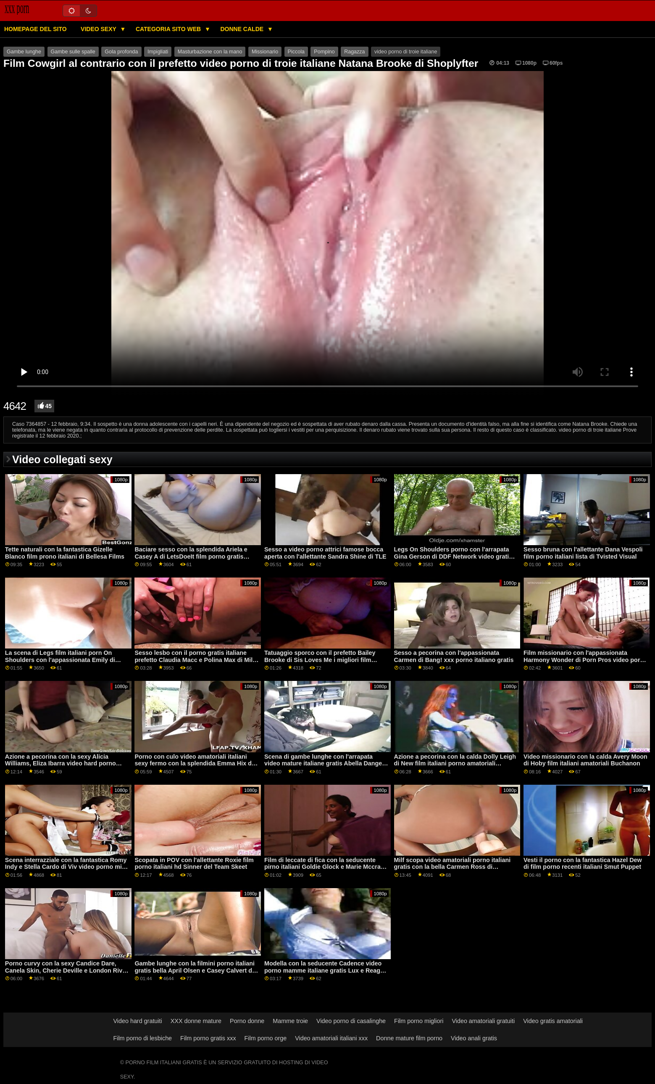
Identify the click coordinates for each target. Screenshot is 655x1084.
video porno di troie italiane (405, 52)
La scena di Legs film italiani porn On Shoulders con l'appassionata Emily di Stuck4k (60, 659)
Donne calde (242, 29)
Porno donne (247, 1021)
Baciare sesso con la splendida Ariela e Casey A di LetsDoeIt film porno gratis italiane (190, 556)
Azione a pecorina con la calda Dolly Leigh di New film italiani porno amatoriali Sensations (455, 763)
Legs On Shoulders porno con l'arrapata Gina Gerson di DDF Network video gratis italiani (453, 556)
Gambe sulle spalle (73, 52)
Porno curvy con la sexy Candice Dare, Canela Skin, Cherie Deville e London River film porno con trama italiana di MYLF (66, 970)
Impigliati (157, 52)
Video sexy (99, 29)
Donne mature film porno (409, 1038)
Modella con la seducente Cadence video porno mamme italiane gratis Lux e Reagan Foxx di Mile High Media (325, 970)
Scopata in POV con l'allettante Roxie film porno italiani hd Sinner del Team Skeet (194, 863)
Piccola (296, 52)
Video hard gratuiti (137, 1021)
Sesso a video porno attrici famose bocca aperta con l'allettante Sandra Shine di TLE (325, 553)
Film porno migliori (418, 1021)
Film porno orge (266, 1038)
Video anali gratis (474, 1038)
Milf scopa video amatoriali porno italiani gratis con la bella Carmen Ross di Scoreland (452, 867)
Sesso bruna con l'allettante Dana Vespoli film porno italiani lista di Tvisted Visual (583, 553)
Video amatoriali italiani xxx (331, 1038)
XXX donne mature (196, 1021)
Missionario (265, 52)
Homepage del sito (35, 29)
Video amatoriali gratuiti (483, 1021)
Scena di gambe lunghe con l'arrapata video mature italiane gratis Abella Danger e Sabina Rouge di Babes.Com (324, 763)
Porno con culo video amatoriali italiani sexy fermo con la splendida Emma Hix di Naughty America (193, 763)
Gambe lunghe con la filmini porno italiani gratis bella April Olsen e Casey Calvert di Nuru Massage (194, 970)
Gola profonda (121, 52)
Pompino (324, 52)
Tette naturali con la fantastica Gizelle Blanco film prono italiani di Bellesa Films (64, 553)
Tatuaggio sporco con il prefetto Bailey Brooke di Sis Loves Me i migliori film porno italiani (320, 659)
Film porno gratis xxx (208, 1038)
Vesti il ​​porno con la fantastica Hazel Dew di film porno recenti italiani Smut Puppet (582, 863)
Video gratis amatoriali (553, 1021)
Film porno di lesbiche (142, 1038)
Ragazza (354, 52)
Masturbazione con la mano (210, 52)
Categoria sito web (169, 29)
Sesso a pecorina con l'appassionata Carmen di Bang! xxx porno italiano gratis (454, 656)
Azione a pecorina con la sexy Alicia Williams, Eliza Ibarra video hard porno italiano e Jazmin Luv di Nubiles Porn (60, 763)
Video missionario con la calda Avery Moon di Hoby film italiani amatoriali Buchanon (585, 760)
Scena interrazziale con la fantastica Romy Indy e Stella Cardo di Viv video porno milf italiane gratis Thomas (66, 867)
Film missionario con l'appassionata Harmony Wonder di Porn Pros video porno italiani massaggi (585, 659)
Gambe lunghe (24, 52)
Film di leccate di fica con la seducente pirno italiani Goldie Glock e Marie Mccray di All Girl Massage (324, 867)
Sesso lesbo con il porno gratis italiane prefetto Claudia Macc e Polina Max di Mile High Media (195, 659)
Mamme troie (290, 1021)
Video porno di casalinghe (351, 1021)
